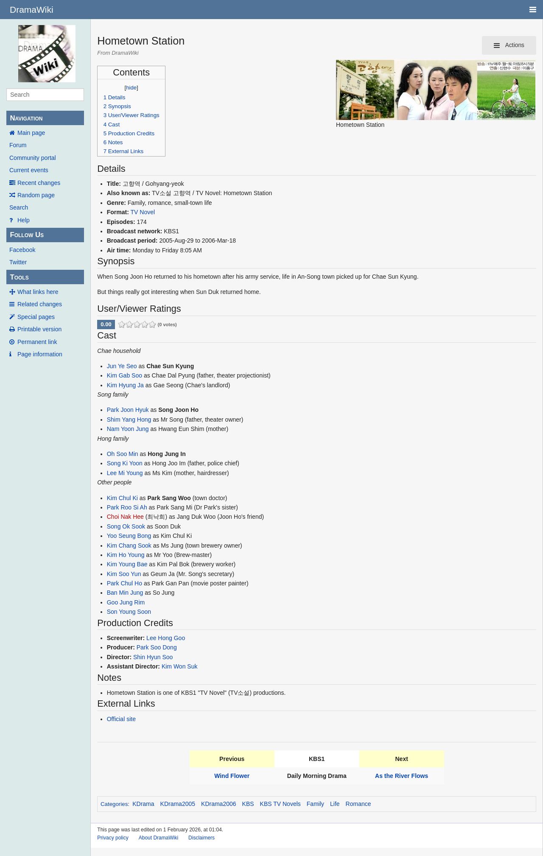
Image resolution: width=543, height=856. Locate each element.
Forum (17, 145)
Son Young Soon (129, 611)
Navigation (26, 118)
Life (335, 803)
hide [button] (131, 87)
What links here (37, 291)
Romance (358, 803)
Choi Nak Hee (125, 516)
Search (18, 207)
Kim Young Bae (127, 564)
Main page (31, 132)
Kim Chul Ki (122, 498)
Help (23, 220)
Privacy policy (112, 838)
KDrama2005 (178, 803)
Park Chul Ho (124, 583)
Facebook (22, 249)
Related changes (39, 304)
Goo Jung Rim (126, 602)
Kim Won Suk (180, 666)
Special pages (36, 316)
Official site (121, 719)
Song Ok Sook (126, 526)
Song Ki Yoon (125, 463)
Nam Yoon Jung (128, 428)
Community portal (32, 157)
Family (315, 803)
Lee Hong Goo (165, 638)
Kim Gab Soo (124, 375)
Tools (19, 277)
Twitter (18, 262)
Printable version (39, 329)
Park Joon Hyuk (128, 409)
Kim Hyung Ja (125, 385)
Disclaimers (201, 838)
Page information (39, 354)
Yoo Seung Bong (129, 535)
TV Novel (143, 212)
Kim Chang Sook (129, 545)
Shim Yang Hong (129, 419)
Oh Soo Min (122, 453)
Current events (28, 170)
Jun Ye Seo (122, 366)
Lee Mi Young (125, 473)
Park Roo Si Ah (127, 507)
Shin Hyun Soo (153, 657)
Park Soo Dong (157, 647)
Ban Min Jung (125, 592)
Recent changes (38, 182)
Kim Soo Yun (124, 574)
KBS (248, 803)
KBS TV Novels (280, 803)
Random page (36, 195)
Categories (114, 804)
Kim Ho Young (126, 554)
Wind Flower (231, 775)
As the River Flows (401, 775)
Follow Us (27, 235)
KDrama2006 (218, 803)
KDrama (143, 803)
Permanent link (37, 341)
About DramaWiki (158, 838)
